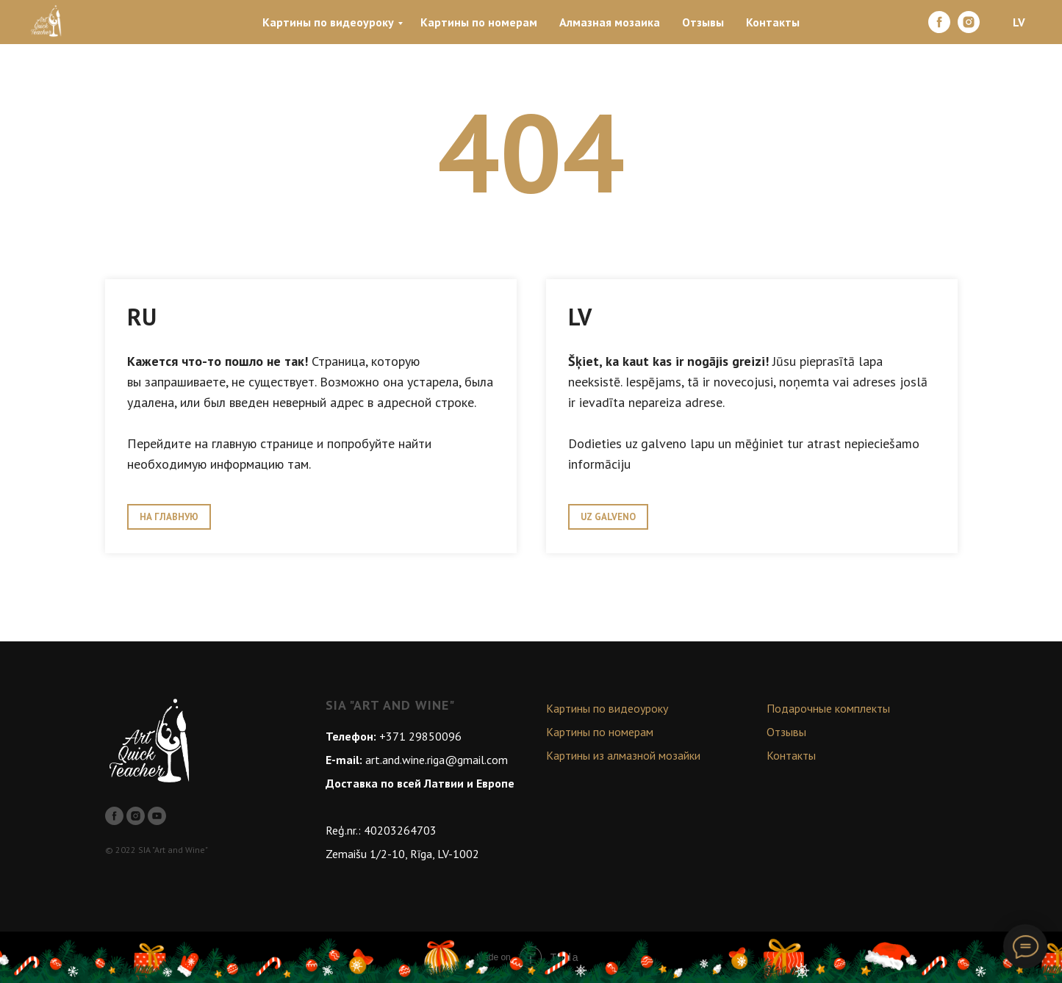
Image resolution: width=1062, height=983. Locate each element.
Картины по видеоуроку (607, 708)
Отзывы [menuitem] (703, 22)
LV (1019, 22)
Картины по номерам (599, 731)
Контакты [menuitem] (773, 22)
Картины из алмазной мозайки (623, 755)
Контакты (791, 755)
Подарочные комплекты (828, 708)
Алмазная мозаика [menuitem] (609, 22)
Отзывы (786, 731)
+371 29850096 (420, 736)
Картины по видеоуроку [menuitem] (328, 22)
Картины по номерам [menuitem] (478, 22)
